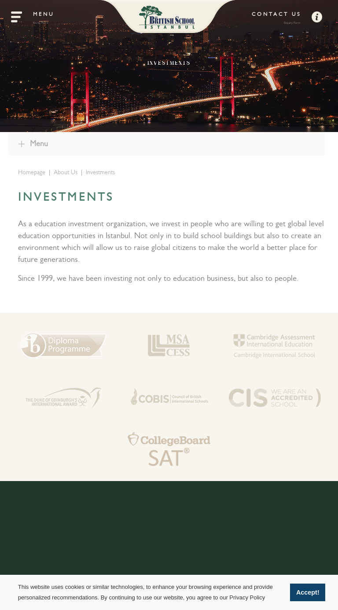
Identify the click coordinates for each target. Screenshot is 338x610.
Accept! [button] (308, 592)
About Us (67, 172)
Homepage (33, 172)
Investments (101, 172)
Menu (38, 143)
